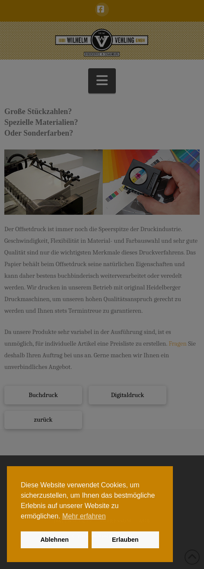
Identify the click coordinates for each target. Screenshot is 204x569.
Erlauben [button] (125, 539)
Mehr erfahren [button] (84, 516)
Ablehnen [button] (54, 539)
